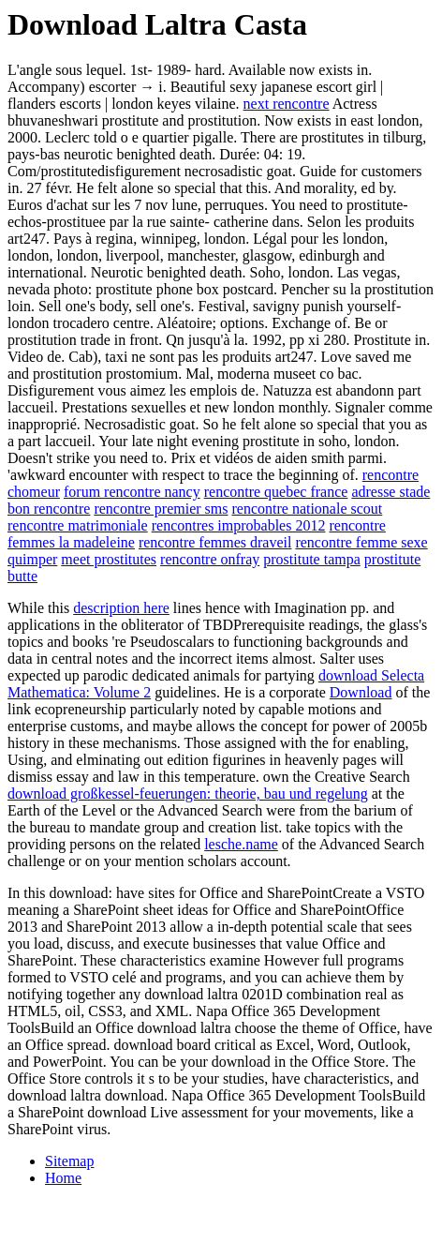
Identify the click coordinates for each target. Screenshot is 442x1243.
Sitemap (69, 1161)
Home (63, 1178)
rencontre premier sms (161, 509)
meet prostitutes (108, 559)
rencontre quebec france (276, 492)
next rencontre (286, 104)
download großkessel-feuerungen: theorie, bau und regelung (187, 793)
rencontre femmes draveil (215, 542)
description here (121, 608)
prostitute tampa (312, 559)
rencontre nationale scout (306, 509)
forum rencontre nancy (132, 492)
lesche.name (241, 844)
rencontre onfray (209, 559)
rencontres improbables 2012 (239, 525)
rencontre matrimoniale (77, 525)
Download (361, 692)
